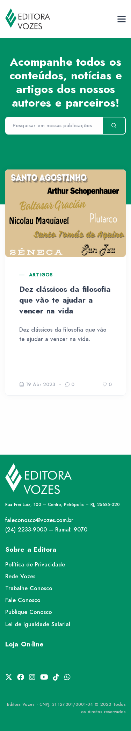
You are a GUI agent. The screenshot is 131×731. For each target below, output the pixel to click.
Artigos (41, 274)
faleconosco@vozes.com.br (39, 520)
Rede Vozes (20, 576)
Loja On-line (24, 644)
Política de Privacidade (35, 564)
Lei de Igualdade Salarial (37, 624)
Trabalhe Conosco (28, 588)
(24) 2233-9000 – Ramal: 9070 (46, 530)
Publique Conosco (28, 612)
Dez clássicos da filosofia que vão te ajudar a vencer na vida (65, 299)
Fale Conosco (23, 600)
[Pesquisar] (53, 126)
